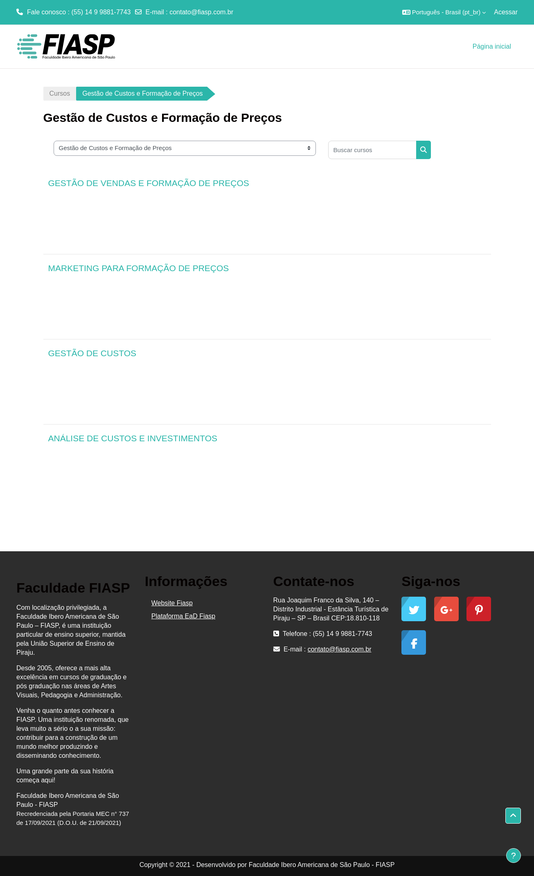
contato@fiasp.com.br (201, 12)
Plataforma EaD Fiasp (183, 616)
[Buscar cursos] (372, 150)
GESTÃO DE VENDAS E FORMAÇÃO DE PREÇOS (148, 183)
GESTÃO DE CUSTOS (92, 353)
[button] (444, 12)
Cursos (60, 93)
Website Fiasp (172, 603)
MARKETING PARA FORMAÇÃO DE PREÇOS (138, 268)
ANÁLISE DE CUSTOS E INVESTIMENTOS (133, 438)
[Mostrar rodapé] (513, 855)
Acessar (506, 12)
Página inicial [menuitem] (492, 46)
